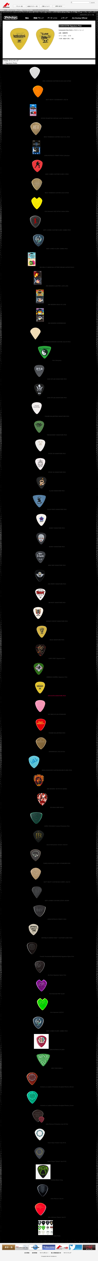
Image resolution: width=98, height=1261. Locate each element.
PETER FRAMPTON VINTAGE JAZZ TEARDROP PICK (49, 118)
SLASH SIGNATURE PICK (49, 491)
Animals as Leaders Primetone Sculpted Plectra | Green (49, 1105)
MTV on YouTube (62, 1247)
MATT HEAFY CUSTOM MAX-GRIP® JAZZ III (49, 882)
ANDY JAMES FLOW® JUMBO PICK (49, 248)
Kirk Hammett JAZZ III (49, 1012)
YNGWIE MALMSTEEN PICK (49, 733)
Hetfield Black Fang (49, 1180)
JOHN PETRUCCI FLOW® (49, 1049)
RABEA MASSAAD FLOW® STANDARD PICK (49, 863)
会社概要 (27, 1253)
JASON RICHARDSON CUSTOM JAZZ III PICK (49, 342)
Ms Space (88, 1247)
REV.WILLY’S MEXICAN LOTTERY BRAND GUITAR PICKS (49, 267)
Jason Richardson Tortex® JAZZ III (49, 844)
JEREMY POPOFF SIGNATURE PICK (49, 621)
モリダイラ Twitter (75, 1247)
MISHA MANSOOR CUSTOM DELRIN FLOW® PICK (49, 770)
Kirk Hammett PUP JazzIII (49, 994)
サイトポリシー (44, 1253)
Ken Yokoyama (49, 360)
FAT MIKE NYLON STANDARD (49, 714)
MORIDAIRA (6, 5)
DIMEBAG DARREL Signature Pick (49, 677)
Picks (18, 10)
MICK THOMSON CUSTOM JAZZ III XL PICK (49, 137)
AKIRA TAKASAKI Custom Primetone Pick (49, 826)
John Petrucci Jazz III (49, 1198)
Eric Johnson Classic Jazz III (48, 1217)
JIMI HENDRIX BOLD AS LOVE (49, 304)
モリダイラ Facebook (48, 1247)
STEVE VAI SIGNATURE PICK (49, 453)
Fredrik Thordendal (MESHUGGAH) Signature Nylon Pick (49, 956)
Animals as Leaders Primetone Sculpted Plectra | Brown (49, 1087)
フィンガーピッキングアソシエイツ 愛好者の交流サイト (22, 1247)
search (92, 2)
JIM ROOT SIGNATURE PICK (48, 602)
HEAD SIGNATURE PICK (49, 640)
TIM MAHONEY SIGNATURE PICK (49, 435)
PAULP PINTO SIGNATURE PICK (49, 509)
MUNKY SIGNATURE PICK (49, 528)
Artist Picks (49, 1236)
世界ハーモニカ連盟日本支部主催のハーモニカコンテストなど (35, 1247)
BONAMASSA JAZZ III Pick (49, 751)
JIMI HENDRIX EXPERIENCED (49, 323)
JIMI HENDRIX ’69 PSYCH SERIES (49, 789)
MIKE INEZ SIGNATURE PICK (49, 565)
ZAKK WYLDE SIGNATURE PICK (49, 379)
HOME (5, 10)
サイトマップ (67, 1253)
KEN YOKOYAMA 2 (49, 1068)
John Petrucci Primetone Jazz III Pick (49, 1124)
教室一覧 (8, 1247)
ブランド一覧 (19, 6)
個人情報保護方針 (56, 1253)
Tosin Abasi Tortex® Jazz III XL (49, 1143)
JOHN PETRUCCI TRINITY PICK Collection (49, 155)
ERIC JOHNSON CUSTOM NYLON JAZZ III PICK (49, 81)
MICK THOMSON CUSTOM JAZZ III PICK (49, 193)
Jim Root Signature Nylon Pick (49, 975)
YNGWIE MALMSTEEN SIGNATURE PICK (49, 416)
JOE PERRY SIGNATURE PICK (49, 584)
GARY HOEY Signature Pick (49, 658)
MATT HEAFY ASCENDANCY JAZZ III (49, 99)
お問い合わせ (58, 6)
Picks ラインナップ (11, 61)
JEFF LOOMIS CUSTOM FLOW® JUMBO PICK (49, 230)
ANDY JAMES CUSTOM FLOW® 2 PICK (49, 174)
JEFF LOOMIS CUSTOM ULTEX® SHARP (49, 900)
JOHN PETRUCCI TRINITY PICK (49, 919)
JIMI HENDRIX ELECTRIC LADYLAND (49, 286)
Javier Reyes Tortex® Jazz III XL (49, 1161)
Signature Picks (26, 10)
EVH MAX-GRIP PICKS (49, 807)
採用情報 (34, 1253)
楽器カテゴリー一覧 (32, 6)
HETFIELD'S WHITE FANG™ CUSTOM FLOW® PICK (49, 938)
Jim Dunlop (12, 10)
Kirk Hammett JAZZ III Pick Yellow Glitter (49, 211)
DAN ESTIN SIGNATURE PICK (49, 695)
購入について (45, 6)
